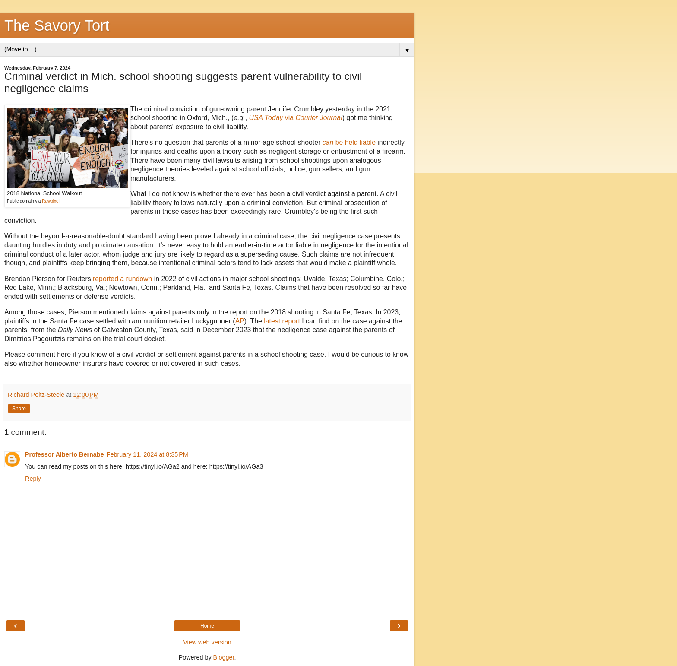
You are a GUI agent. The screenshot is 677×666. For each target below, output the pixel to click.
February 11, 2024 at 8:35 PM (147, 454)
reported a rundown (122, 278)
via (295, 117)
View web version (207, 642)
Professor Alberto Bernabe (64, 454)
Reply (33, 478)
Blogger (223, 657)
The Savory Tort (56, 25)
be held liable (349, 142)
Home (207, 626)
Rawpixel (51, 201)
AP (239, 321)
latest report (282, 321)
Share (19, 409)
